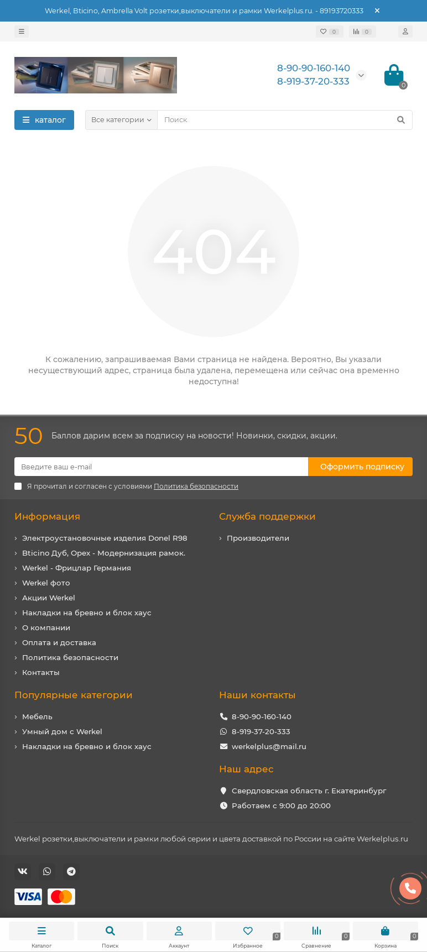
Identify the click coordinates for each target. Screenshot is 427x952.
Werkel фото (46, 582)
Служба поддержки (267, 516)
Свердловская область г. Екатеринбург (309, 790)
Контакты (41, 672)
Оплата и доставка (59, 642)
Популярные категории (73, 694)
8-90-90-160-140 (261, 716)
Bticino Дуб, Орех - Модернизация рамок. (103, 552)
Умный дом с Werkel (62, 731)
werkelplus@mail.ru (269, 746)
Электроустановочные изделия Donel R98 (105, 537)
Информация (47, 516)
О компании (46, 627)
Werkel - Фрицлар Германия (76, 567)
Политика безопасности (70, 657)
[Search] (285, 120)
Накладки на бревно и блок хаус (87, 612)
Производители (258, 537)
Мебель (37, 716)
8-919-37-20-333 (261, 731)
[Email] (161, 466)
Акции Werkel (48, 597)
